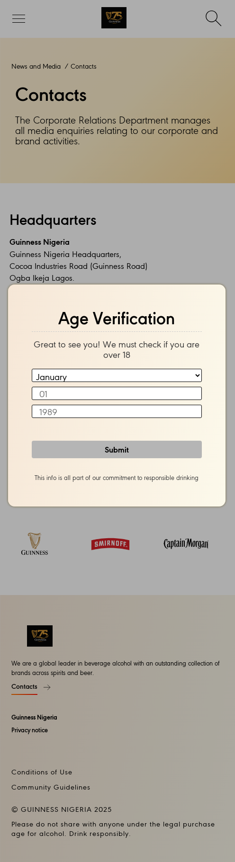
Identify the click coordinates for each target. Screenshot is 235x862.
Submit (117, 449)
